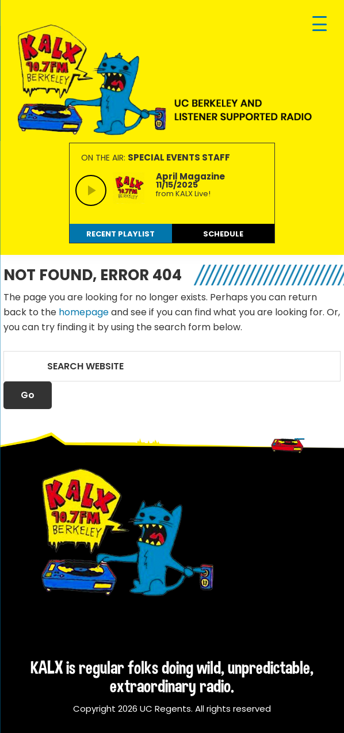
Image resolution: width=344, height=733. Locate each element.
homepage (84, 312)
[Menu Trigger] (319, 24)
